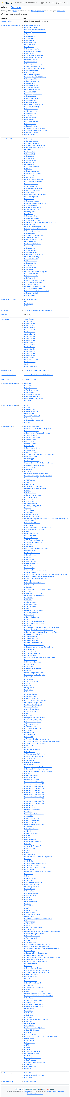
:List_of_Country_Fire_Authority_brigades (38, 463)
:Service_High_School (32, 90)
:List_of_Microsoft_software (34, 1075)
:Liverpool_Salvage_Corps (33, 703)
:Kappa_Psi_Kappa (31, 698)
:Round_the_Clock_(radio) (33, 1000)
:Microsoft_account (31, 538)
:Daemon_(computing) (32, 231)
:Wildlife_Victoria (30, 910)
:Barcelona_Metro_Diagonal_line (35, 953)
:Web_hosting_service (32, 66)
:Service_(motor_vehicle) (33, 64)
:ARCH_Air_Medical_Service (33, 486)
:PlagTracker (29, 688)
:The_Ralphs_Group (31, 457)
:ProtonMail (28, 985)
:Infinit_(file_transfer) (31, 461)
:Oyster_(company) (31, 878)
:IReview (27, 508)
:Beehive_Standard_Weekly (33, 756)
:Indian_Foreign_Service (32, 1058)
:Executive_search (30, 555)
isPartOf (5, 310)
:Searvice (28, 401)
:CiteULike (28, 600)
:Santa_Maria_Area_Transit (33, 1004)
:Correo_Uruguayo (31, 636)
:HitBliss (27, 859)
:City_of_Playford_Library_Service (35, 621)
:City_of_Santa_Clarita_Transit (34, 623)
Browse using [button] (20, 2)
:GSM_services (29, 115)
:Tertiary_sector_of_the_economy (35, 229)
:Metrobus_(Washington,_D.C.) (35, 675)
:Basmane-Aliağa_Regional (33, 959)
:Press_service (29, 735)
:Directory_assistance (32, 1051)
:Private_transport (31, 1066)
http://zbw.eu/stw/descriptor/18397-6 (36, 370)
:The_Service (29, 120)
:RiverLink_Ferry (30, 778)
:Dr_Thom (28, 966)
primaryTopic (8, 1082)
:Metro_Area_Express (31, 820)
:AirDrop (27, 581)
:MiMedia (28, 827)
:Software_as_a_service (32, 51)
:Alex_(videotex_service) (32, 668)
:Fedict (27, 748)
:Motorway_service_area (33, 94)
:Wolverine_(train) (30, 572)
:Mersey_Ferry (29, 807)
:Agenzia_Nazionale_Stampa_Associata (37, 578)
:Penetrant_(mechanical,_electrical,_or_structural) (41, 222)
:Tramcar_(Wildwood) (32, 437)
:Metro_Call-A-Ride (31, 822)
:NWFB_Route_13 (30, 435)
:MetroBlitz (28, 816)
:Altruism (28, 169)
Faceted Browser (47, 3)
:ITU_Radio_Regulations (32, 244)
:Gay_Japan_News (30, 497)
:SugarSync (28, 546)
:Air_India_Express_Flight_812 (34, 583)
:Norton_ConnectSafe (32, 478)
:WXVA (27, 837)
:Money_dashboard (31, 452)
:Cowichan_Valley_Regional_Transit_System (39, 647)
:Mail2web (28, 715)
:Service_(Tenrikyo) (31, 102)
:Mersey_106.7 (29, 805)
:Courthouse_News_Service (33, 645)
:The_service (29, 392)
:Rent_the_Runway (31, 775)
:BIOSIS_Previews (30, 942)
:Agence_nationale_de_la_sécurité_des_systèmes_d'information (46, 574)
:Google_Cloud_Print (31, 1054)
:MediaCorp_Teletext (31, 780)
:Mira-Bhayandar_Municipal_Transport (37, 872)
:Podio (27, 692)
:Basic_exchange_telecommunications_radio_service (42, 957)
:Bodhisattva (29, 192)
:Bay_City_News (30, 606)
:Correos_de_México (31, 641)
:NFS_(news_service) (31, 561)
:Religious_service (30, 388)
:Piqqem (27, 685)
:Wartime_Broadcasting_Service (35, 570)
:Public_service (29, 34)
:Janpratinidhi (29, 870)
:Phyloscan (28, 679)
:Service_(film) (29, 36)
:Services (27, 384)
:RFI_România (29, 467)
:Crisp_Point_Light (31, 651)
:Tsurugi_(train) (30, 439)
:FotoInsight (29, 666)
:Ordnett (27, 566)
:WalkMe (27, 925)
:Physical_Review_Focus (32, 681)
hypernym (8, 427)
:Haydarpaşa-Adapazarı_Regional (36, 1019)
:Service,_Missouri (30, 117)
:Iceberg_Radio (29, 450)
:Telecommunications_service (34, 30)
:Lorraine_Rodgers (31, 711)
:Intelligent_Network (31, 237)
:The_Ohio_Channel (31, 829)
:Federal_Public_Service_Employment (37, 739)
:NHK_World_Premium (32, 564)
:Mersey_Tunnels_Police (32, 810)
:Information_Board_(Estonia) (34, 1028)
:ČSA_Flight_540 (30, 726)
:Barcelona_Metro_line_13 (33, 955)
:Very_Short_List (30, 1021)
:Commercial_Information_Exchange (37, 433)
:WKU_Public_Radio (31, 833)
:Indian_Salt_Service (31, 865)
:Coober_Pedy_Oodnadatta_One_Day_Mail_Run (40, 632)
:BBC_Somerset (30, 1034)
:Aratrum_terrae (30, 493)
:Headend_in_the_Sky (32, 750)
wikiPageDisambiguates (10, 25)
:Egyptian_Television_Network (34, 718)
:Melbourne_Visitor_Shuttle (34, 782)
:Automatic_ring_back (32, 936)
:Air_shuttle (28, 745)
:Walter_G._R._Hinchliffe (32, 846)
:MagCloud (28, 713)
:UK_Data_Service (30, 902)
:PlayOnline (28, 690)
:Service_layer (29, 40)
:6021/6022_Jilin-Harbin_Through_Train (37, 429)
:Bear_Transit (29, 615)
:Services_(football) (31, 132)
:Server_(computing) (31, 171)
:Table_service (29, 135)
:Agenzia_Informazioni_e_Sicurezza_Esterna (39, 576)
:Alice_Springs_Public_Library (34, 673)
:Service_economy (31, 109)
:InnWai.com (29, 1009)
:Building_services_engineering (35, 77)
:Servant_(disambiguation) (33, 235)
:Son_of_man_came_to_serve (34, 280)
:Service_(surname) (31, 122)
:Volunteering (29, 224)
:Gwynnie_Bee (29, 1043)
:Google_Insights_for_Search (34, 465)
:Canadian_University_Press (34, 596)
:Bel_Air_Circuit (29, 758)
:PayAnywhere (29, 1024)
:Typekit (27, 1032)
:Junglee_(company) (31, 516)
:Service (29, 319)
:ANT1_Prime (29, 484)
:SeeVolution (29, 1013)
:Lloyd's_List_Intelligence (33, 705)
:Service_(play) (29, 38)
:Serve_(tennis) (29, 248)
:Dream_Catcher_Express (33, 968)
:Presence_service (30, 981)
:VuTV (26, 908)
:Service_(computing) (31, 396)
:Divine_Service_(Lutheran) (33, 55)
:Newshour (28, 874)
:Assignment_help (30, 977)
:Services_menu (30, 45)
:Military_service (30, 83)
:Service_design (30, 92)
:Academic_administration (33, 207)
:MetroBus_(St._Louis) (32, 818)
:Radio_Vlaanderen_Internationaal (36, 474)
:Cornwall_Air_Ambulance (33, 634)
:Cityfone (28, 626)
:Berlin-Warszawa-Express (33, 593)
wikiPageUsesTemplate (10, 299)
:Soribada (28, 544)
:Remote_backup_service (33, 542)
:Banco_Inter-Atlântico (32, 448)
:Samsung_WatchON (31, 887)
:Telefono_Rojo (29, 1026)
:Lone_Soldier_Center (32, 709)
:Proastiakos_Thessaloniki (33, 987)
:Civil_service (29, 47)
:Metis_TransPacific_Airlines (34, 814)
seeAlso (7, 1073)
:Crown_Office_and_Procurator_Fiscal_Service (40, 658)
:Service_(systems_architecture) (35, 32)
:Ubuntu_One (29, 568)
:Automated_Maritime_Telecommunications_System (42, 932)
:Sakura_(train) (29, 1002)
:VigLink (27, 904)
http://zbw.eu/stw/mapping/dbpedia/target (38, 310)
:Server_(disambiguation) (33, 289)
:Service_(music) (30, 96)
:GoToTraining (29, 499)
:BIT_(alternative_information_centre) (37, 944)
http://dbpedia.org (37, 11)
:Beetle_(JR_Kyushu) (31, 617)
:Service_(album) (30, 100)
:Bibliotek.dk (29, 765)
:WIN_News (28, 831)
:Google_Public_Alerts (32, 914)
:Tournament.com (30, 895)
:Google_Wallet (30, 855)
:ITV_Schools (29, 510)
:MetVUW (28, 812)
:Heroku (27, 1056)
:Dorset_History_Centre (32, 495)
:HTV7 (27, 405)
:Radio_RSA (28, 737)
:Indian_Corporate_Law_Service (35, 863)
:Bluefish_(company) (31, 431)
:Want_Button (29, 848)
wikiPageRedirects (10, 384)
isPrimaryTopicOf (8, 379)
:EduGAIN (28, 850)
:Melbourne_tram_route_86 (34, 720)
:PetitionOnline (30, 677)
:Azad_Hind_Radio (30, 938)
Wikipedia (28, 1092)
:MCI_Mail (28, 469)
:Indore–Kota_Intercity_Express (35, 867)
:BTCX (26, 1045)
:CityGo (27, 619)
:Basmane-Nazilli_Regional (33, 1006)
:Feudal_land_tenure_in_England (35, 272)
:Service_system (30, 43)
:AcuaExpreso (29, 752)
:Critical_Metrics (30, 656)
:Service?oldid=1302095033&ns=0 (38, 375)
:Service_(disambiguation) (33, 399)
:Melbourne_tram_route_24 (34, 788)
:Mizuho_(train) (30, 602)
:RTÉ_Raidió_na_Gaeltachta (33, 540)
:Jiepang (27, 773)
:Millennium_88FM (31, 974)
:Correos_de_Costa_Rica (32, 638)
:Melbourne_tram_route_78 (34, 801)
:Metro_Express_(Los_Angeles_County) (37, 994)
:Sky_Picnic (28, 998)
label (4, 315)
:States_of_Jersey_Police (32, 722)
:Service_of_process (31, 70)
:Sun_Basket (29, 1041)
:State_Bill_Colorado (31, 1030)
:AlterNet (28, 1069)
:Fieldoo (27, 852)
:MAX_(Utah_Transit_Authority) (35, 991)
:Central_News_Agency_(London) (35, 962)
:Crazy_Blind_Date (30, 964)
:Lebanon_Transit (30, 660)
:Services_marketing (31, 107)
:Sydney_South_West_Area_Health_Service (38, 630)
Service (16, 7)
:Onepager (28, 876)
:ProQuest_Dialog (30, 585)
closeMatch (6, 370)
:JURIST (27, 989)
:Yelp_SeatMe (29, 446)
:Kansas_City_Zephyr (31, 694)
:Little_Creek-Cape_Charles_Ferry (35, 700)
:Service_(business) (31, 85)
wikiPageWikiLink (8, 139)
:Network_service (30, 62)
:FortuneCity (29, 664)
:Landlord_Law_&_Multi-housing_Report (38, 972)
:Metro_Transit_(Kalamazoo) (34, 825)
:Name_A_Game (30, 444)
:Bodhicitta (28, 214)
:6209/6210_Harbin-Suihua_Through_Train (39, 454)
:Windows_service (30, 111)
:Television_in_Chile (31, 1077)
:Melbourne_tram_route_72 (34, 797)
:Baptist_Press (29, 951)
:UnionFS (28, 471)
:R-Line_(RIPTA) (29, 923)
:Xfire (26, 531)
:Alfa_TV (27, 671)
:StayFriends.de (30, 1060)
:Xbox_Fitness (29, 912)
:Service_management (32, 75)
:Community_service (31, 81)
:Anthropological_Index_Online (35, 489)
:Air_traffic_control (31, 534)
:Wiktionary (28, 306)
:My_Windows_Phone (32, 604)
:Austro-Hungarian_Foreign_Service (36, 947)
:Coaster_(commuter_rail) (33, 427)
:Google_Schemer (30, 504)
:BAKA (27, 940)
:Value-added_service (32, 98)
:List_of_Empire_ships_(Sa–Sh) (34, 227)
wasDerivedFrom (8, 375)
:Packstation (29, 733)
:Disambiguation (30, 299)
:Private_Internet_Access (33, 882)
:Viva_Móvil (28, 906)
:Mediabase (28, 598)
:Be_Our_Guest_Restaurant (33, 611)
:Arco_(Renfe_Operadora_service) (35, 549)
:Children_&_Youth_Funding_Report (36, 769)
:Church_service (30, 113)
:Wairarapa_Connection (32, 842)
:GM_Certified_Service (32, 523)
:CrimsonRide (29, 649)
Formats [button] (32, 2)
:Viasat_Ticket (29, 442)
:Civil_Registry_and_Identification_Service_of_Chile (41, 628)
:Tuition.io (28, 899)
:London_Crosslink (31, 707)
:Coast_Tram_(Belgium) (32, 983)
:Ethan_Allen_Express (32, 553)
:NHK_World (29, 1039)
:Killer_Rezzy (29, 917)
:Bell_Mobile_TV (30, 760)
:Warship (27, 1073)
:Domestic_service (31, 126)
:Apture (27, 491)
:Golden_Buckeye (30, 501)
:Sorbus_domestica (31, 276)
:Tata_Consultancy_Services (34, 529)
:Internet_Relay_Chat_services (34, 128)
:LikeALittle (28, 1017)
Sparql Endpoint (62, 3)
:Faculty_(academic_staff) (33, 282)
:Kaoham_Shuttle (30, 696)
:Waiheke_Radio (30, 840)
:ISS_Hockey (29, 861)
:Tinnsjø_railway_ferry (32, 724)
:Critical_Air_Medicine (32, 653)
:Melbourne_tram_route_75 (34, 799)
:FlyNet (27, 979)
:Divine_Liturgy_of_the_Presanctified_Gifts (38, 996)
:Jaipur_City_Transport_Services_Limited (38, 771)
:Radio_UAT (28, 1011)
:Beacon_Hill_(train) (31, 613)
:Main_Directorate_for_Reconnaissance (37, 527)
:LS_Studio (28, 730)
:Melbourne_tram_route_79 (34, 803)
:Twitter (27, 1047)
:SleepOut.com (29, 889)
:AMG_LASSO (29, 482)
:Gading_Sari (29, 1015)
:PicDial (27, 683)
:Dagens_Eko (29, 929)
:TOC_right (28, 304)
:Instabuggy (29, 459)
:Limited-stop (29, 525)
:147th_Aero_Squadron (32, 662)
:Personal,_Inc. (29, 921)
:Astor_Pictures (30, 551)
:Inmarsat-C (28, 1064)
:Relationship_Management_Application (38, 476)
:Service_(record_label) (32, 25)
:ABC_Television (30, 480)
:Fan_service (29, 72)
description (6, 21)
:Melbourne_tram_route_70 (34, 795)
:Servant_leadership (31, 143)
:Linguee (27, 591)
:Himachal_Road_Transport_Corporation (38, 857)
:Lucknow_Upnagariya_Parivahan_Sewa (38, 919)
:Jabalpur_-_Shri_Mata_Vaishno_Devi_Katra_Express (41, 1036)
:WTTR (27, 835)
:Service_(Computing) (32, 394)
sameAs (5, 319)
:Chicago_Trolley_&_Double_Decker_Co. (38, 767)
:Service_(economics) (31, 49)
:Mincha (27, 557)
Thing (15, 11)
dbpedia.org (61, 11)
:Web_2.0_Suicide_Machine (33, 927)
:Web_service (29, 53)
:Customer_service (31, 28)
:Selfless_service (30, 124)
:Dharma (27, 150)
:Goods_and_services (31, 87)
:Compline (28, 587)
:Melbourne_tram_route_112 (34, 786)
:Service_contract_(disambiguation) (36, 130)
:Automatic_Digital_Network (34, 934)
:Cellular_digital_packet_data (34, 743)
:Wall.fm (27, 844)
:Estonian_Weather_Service (33, 728)
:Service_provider (30, 79)
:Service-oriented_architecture (35, 68)
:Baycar (27, 608)
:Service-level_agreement (33, 57)
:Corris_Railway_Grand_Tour (34, 643)
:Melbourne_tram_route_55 (34, 792)
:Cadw (27, 1049)
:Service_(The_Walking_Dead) (34, 105)
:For (26, 302)
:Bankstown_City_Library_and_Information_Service (41, 949)
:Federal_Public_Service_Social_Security (37, 589)
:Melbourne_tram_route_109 (34, 784)
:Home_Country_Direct (32, 506)
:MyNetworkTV (29, 559)
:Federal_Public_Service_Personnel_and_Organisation (42, 741)
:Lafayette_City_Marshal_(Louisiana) (36, 970)
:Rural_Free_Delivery (31, 885)
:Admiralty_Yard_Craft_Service (34, 754)
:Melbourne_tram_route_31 (34, 790)
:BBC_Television (30, 536)
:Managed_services (31, 60)
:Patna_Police (29, 880)
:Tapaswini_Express (31, 893)
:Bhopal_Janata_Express (32, 763)
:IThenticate (29, 512)
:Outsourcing (29, 175)
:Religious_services (31, 390)
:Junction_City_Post (31, 514)
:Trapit (27, 897)
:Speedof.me (29, 891)
